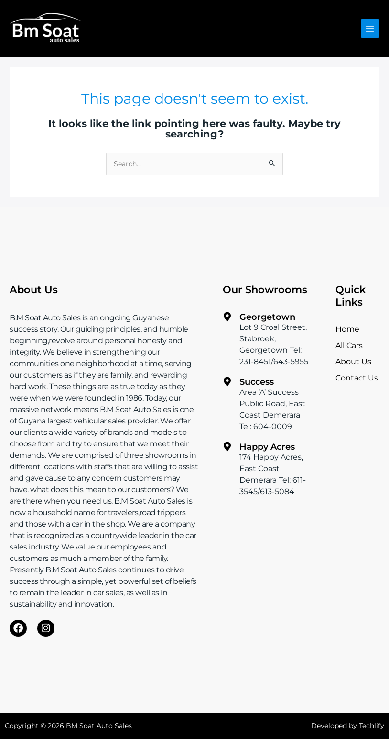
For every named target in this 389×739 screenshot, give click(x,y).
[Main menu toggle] (370, 28)
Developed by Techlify (347, 725)
